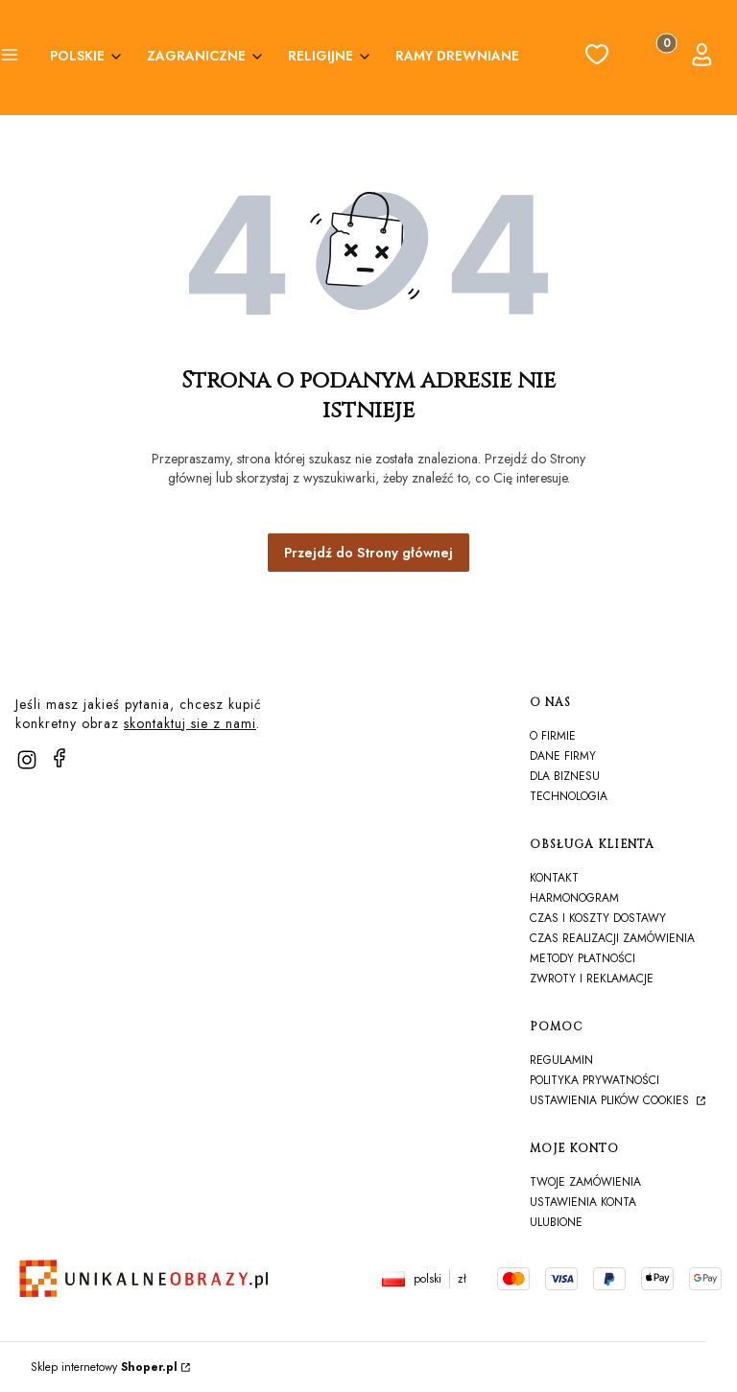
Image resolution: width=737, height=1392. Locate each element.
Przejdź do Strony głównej (368, 552)
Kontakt (554, 877)
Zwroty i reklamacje (592, 978)
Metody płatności (582, 958)
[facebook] (59, 757)
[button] (9, 57)
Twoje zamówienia (585, 1182)
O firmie (553, 735)
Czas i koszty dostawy (598, 918)
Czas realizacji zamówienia (612, 938)
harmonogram (574, 898)
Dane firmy (563, 756)
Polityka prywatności (594, 1080)
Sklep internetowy (104, 1367)
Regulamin (561, 1060)
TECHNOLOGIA (568, 796)
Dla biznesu (565, 776)
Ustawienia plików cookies (611, 1100)
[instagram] (26, 759)
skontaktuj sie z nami (190, 723)
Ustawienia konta (583, 1202)
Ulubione (556, 1222)
